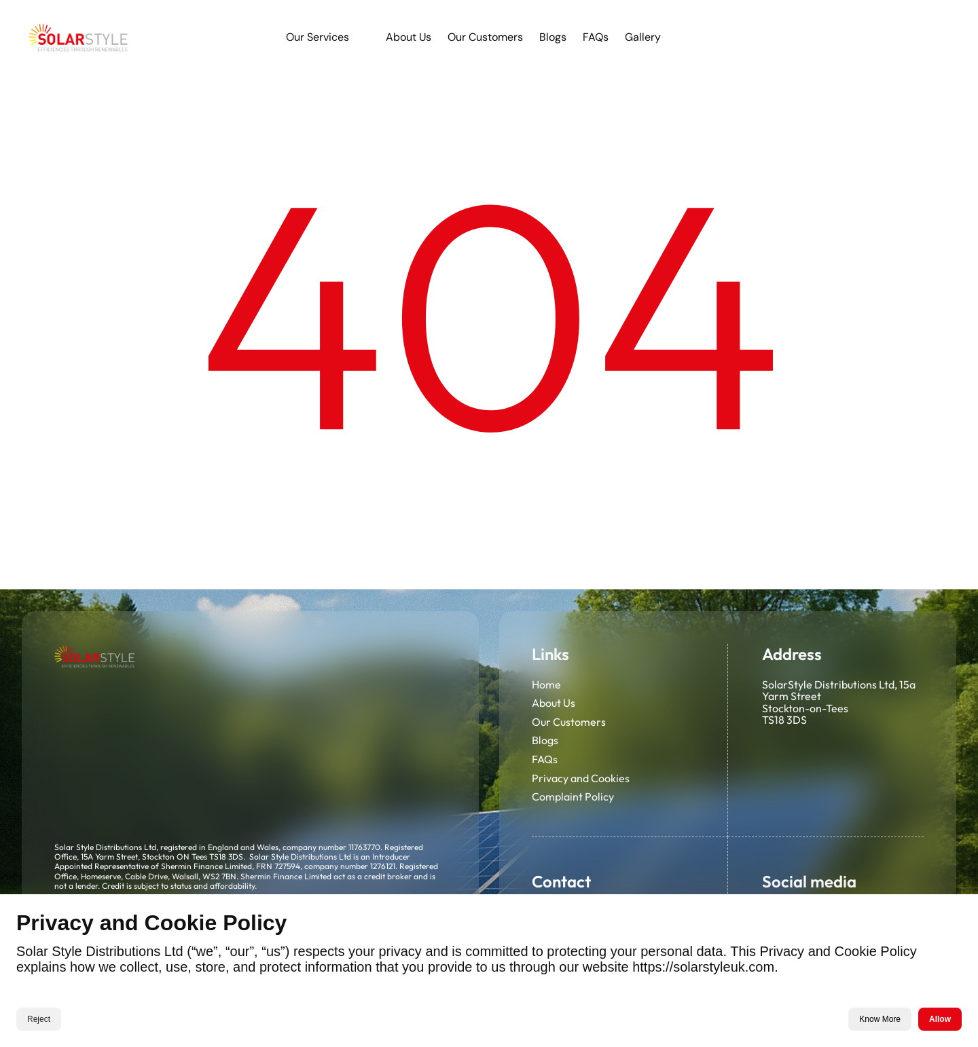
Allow (940, 1019)
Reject (38, 1019)
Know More (880, 1019)
